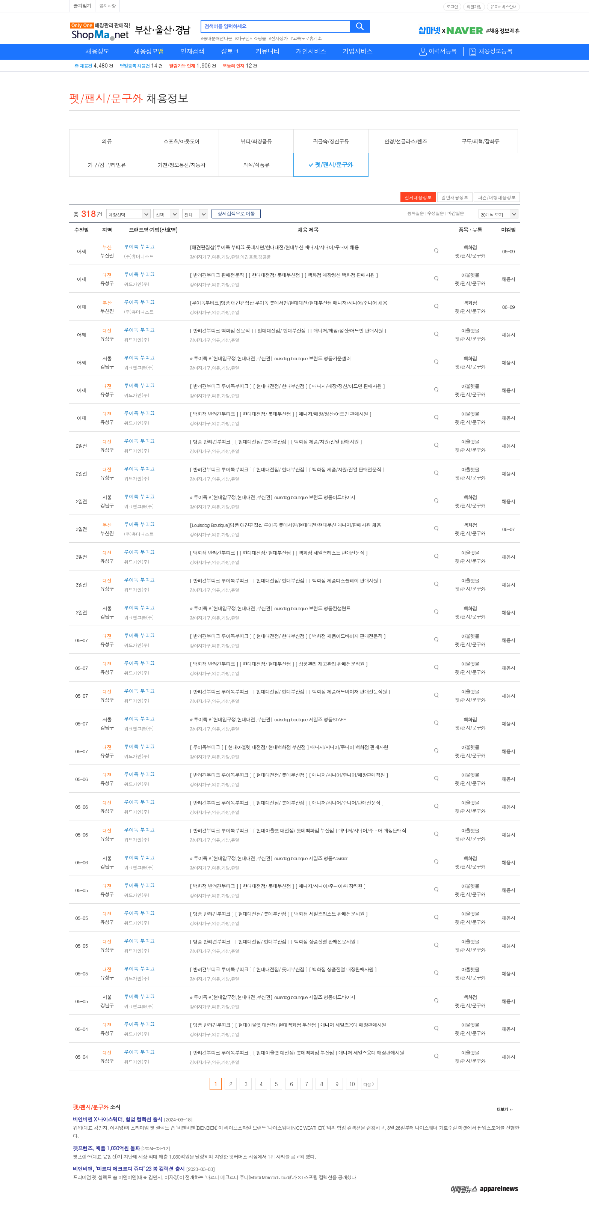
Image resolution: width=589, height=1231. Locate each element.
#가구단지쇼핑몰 (250, 38)
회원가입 (474, 6)
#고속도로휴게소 (306, 38)
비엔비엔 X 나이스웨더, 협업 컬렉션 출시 (117, 1119)
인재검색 (192, 51)
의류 (216, 256)
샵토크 (230, 51)
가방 (225, 256)
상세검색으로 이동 (236, 213)
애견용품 (248, 256)
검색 (360, 26)
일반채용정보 (454, 197)
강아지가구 (200, 256)
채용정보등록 (495, 51)
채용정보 (97, 51)
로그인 (452, 6)
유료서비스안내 (503, 6)
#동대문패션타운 (216, 38)
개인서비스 (311, 51)
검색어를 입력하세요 (225, 26)
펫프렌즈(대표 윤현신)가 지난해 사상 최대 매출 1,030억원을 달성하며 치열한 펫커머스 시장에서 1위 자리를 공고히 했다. (194, 1156)
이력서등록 (443, 51)
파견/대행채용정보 (497, 197)
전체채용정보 (418, 197)
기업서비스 (358, 51)
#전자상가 (278, 38)
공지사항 (107, 5)
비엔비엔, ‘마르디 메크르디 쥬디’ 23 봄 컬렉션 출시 (128, 1168)
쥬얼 (235, 256)
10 (352, 1084)
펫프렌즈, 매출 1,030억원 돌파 (106, 1148)
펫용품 (264, 256)
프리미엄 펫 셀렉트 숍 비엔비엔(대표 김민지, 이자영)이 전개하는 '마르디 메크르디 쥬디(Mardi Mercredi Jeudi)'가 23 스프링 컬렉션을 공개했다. (215, 1177)
